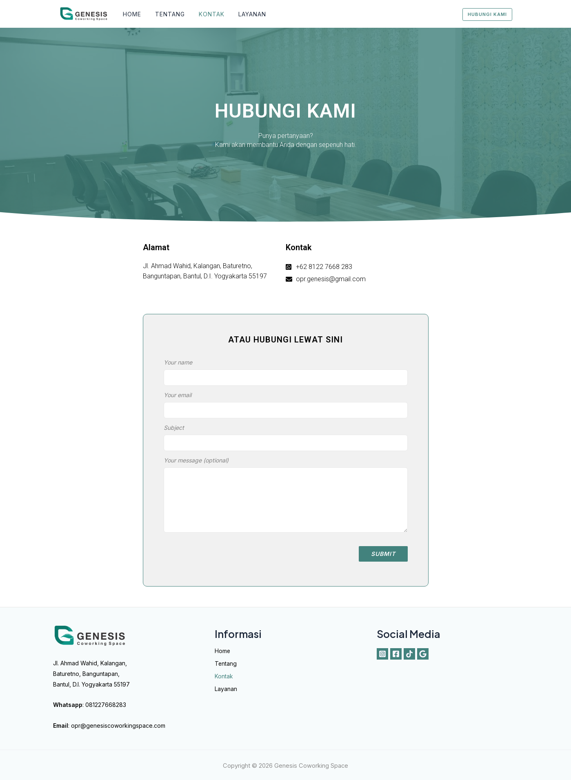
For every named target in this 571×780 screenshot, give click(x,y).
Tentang (167, 14)
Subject (286, 439)
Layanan (244, 14)
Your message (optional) (286, 498)
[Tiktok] (409, 654)
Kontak (206, 14)
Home (131, 14)
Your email (286, 406)
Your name (286, 374)
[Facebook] (396, 654)
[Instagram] (382, 654)
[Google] (423, 654)
